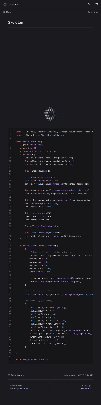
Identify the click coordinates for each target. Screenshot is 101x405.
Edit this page (16, 375)
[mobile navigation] (96, 4)
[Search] (89, 4)
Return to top (93, 12)
